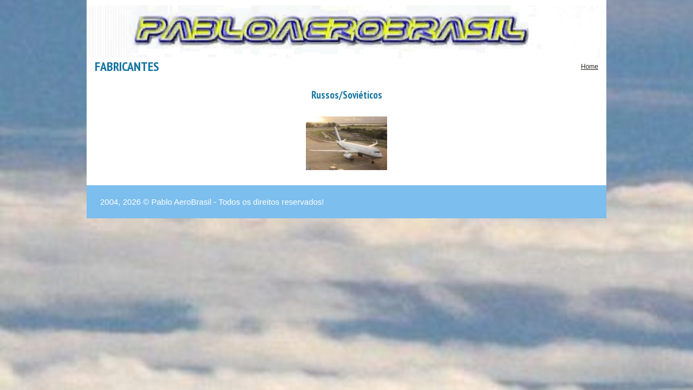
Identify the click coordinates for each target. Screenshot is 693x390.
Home (589, 66)
